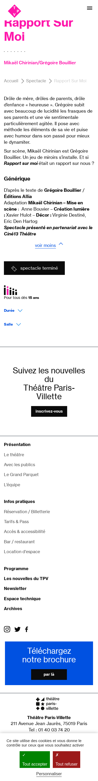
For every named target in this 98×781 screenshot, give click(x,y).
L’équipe (12, 484)
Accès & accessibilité (24, 531)
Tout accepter (34, 759)
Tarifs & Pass (16, 521)
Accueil (11, 80)
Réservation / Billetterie (27, 511)
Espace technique (22, 598)
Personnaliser (49, 774)
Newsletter (15, 588)
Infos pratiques (19, 501)
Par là (49, 674)
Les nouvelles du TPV (26, 578)
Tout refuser (66, 759)
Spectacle (36, 80)
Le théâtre (14, 454)
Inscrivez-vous (49, 411)
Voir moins (45, 245)
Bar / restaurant (19, 541)
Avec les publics (19, 464)
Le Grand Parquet (21, 474)
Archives (13, 608)
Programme (16, 568)
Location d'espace (22, 551)
